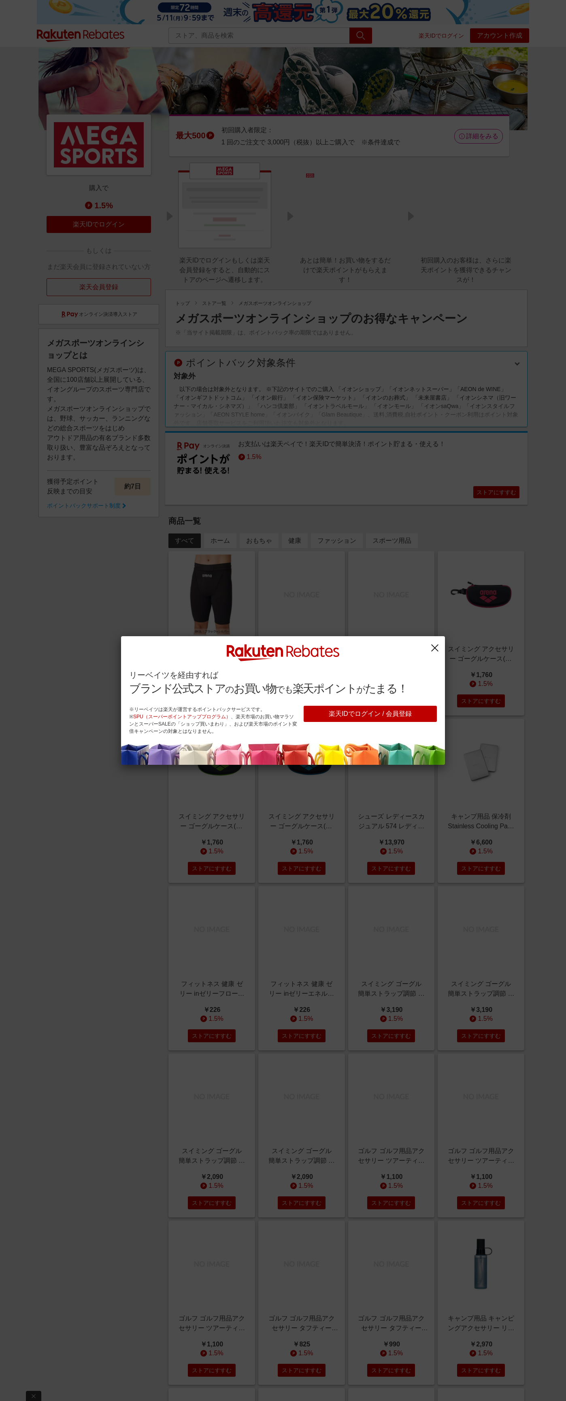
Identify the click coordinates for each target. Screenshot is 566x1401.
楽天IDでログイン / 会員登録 (370, 713)
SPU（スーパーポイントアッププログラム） (182, 717)
